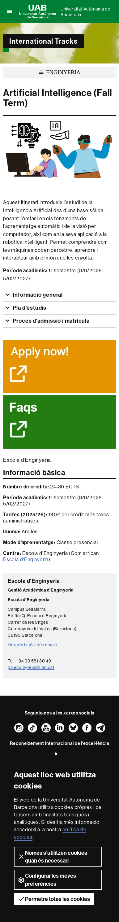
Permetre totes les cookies (54, 898)
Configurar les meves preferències (47, 879)
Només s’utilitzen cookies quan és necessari (52, 856)
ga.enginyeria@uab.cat (31, 667)
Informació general (37, 294)
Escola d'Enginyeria (26, 559)
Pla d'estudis (29, 307)
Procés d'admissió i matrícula (51, 320)
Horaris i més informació (32, 645)
